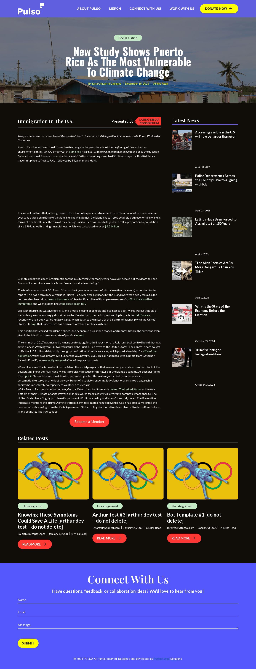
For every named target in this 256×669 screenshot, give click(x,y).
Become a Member (89, 421)
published (75, 151)
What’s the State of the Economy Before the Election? (212, 310)
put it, (28, 376)
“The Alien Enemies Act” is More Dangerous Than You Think (214, 267)
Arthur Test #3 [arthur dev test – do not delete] (127, 518)
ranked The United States (125, 389)
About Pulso (89, 8)
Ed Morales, (143, 315)
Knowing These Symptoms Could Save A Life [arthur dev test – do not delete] (51, 521)
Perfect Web (168, 658)
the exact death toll (73, 303)
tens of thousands (59, 299)
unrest (80, 335)
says (34, 324)
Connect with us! (145, 8)
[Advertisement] (44, 187)
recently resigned (55, 360)
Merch (115, 8)
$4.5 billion (112, 226)
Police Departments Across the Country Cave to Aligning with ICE (216, 180)
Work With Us (182, 8)
